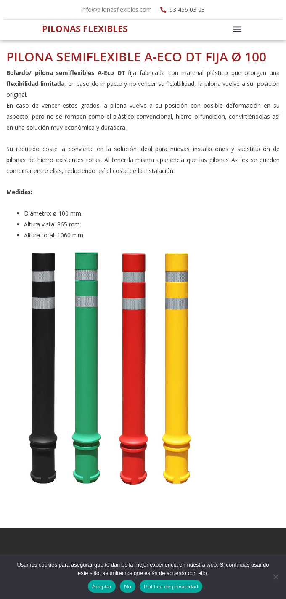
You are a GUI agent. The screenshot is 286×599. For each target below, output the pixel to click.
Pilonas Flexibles (85, 29)
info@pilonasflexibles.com (116, 9)
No (127, 586)
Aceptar (102, 586)
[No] (275, 576)
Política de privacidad (171, 586)
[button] (237, 29)
